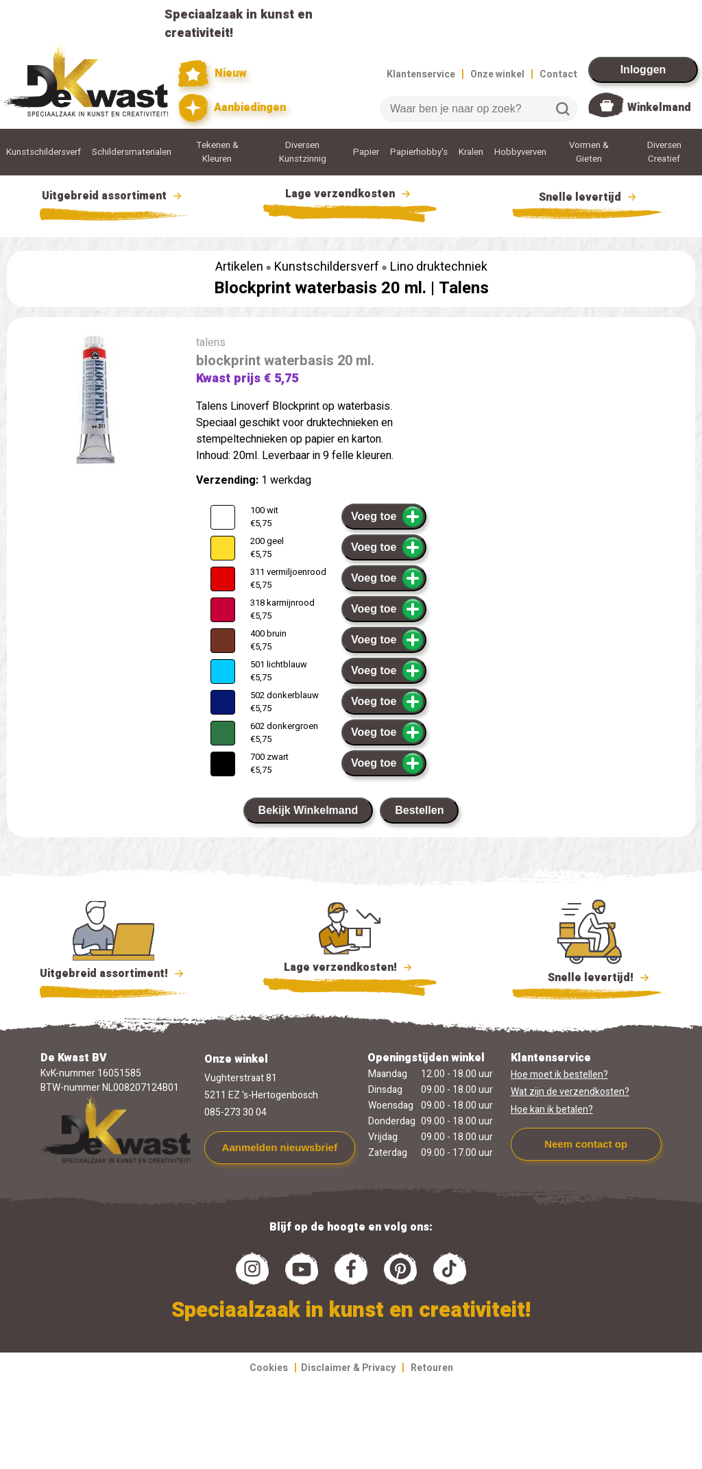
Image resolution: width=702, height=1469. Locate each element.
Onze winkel (497, 74)
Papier (366, 152)
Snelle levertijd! (589, 976)
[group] (94, 402)
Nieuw (212, 73)
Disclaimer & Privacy (348, 1368)
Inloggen (643, 69)
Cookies (269, 1368)
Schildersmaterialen (131, 152)
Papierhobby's (419, 152)
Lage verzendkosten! (350, 969)
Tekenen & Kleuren (217, 152)
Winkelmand (659, 107)
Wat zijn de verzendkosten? (570, 1092)
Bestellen (419, 810)
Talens (464, 288)
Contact (558, 74)
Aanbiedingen (232, 108)
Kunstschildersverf (43, 152)
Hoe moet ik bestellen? (559, 1074)
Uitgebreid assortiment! (113, 973)
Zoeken (563, 109)
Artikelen (239, 267)
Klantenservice (421, 74)
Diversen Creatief (664, 152)
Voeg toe (387, 516)
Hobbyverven (520, 152)
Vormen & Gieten (589, 152)
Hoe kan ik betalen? (552, 1109)
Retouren (432, 1368)
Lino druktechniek (438, 267)
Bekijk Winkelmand (308, 810)
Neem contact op (585, 1144)
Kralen (471, 152)
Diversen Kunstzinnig (302, 152)
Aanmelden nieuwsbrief (279, 1147)
